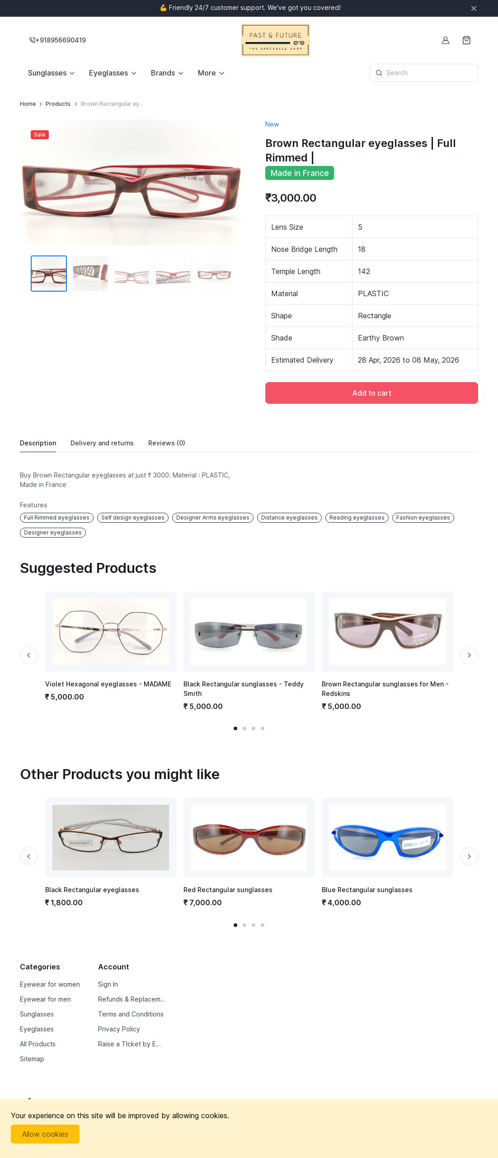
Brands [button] (163, 72)
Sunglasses (37, 1014)
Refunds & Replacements (131, 999)
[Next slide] (469, 655)
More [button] (207, 72)
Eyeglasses (37, 1029)
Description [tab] (38, 443)
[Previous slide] (29, 655)
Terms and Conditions (131, 1014)
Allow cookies (45, 1134)
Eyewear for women (50, 984)
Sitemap (32, 1059)
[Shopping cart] (467, 40)
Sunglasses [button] (47, 72)
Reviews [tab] (166, 443)
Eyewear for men (45, 999)
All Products (38, 1044)
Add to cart (371, 392)
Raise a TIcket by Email (131, 1044)
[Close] (474, 8)
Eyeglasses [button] (108, 72)
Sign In (108, 984)
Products (58, 103)
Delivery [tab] (102, 443)
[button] (235, 728)
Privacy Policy (119, 1029)
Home (28, 103)
